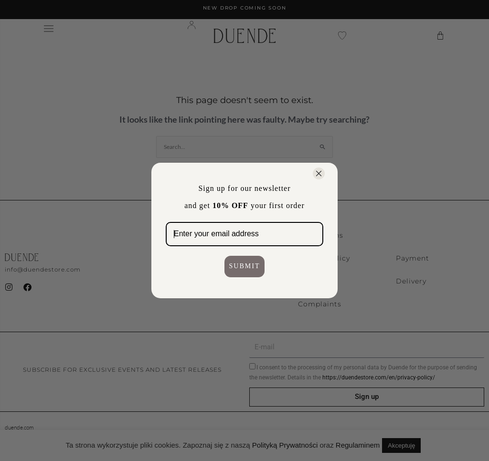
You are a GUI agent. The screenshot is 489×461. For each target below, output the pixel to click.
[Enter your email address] (244, 234)
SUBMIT (244, 266)
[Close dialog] (319, 173)
